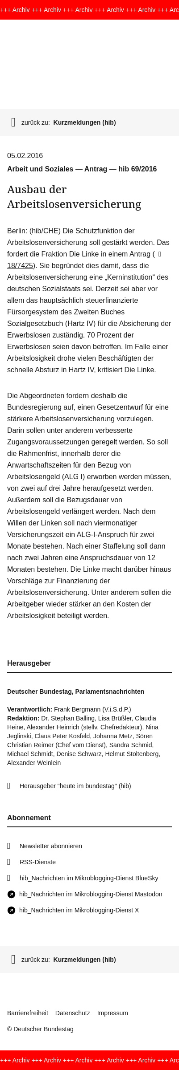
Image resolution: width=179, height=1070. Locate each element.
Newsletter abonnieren (51, 846)
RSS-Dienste (38, 862)
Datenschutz (72, 1013)
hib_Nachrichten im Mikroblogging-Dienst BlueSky (89, 878)
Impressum (112, 1013)
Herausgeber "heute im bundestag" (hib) (75, 785)
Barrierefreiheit (27, 1013)
